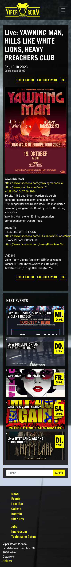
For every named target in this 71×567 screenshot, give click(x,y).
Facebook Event (47, 80)
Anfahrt (7, 560)
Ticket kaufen (25, 80)
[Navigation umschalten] (63, 9)
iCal (63, 80)
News (15, 493)
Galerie (16, 508)
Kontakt (16, 513)
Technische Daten (23, 536)
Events (16, 498)
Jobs (14, 526)
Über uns (17, 518)
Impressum (19, 531)
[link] (34, 183)
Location (17, 503)
